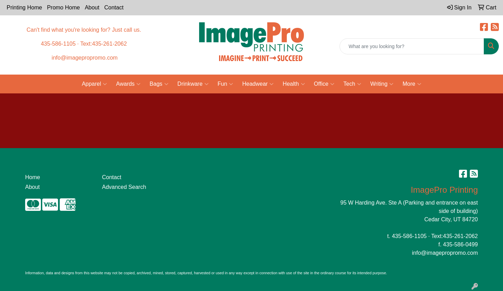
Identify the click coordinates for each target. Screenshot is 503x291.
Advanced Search (124, 187)
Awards (128, 84)
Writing (382, 84)
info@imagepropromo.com (445, 253)
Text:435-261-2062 (454, 236)
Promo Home (63, 7)
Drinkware (193, 84)
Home (32, 177)
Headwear (258, 84)
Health (294, 84)
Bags (159, 84)
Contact (113, 7)
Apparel (94, 84)
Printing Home (24, 7)
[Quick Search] (412, 46)
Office (324, 84)
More (411, 84)
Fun (225, 84)
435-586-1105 (409, 236)
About (92, 7)
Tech (352, 84)
